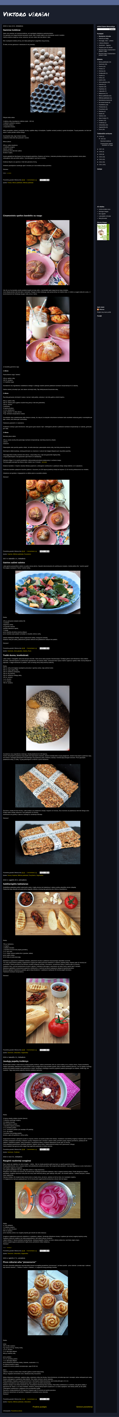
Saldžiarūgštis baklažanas (15, 884)
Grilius (101, 77)
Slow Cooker (102, 118)
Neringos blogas (103, 211)
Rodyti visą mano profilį (104, 312)
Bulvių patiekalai (103, 62)
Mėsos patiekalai (17, 182)
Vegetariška (39, 875)
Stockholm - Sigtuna (105, 45)
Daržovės (10, 651)
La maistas (9, 173)
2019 (101, 136)
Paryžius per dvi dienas (105, 47)
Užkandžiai (17, 1052)
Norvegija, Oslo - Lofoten (106, 40)
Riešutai (101, 111)
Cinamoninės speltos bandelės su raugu (22, 215)
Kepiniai (10, 554)
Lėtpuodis (101, 91)
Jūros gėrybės (18, 651)
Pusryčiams (27, 554)
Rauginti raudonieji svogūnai (17, 1161)
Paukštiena (102, 104)
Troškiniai (17, 1152)
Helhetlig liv (9, 1247)
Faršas (10, 182)
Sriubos (101, 120)
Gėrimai (101, 71)
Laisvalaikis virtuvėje (105, 216)
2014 (101, 157)
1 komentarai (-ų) (32, 180)
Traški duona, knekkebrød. (16, 655)
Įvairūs (101, 80)
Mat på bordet (103, 218)
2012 (101, 162)
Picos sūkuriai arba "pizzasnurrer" (19, 1262)
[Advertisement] (48, 199)
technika (44, 462)
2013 (101, 159)
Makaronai (102, 93)
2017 (101, 149)
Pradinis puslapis (40, 1407)
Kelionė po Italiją (103, 38)
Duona (9, 875)
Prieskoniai (102, 107)
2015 (101, 154)
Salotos (25, 651)
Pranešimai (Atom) (16, 1411)
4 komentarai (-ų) (32, 648)
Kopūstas (101, 89)
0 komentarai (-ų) (32, 1050)
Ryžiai (100, 113)
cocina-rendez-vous (104, 209)
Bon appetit (102, 213)
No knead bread (103, 102)
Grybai (101, 75)
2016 (101, 151)
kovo (102, 138)
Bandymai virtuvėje (105, 36)
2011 (101, 164)
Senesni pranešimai (84, 1407)
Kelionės (101, 84)
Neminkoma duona (104, 100)
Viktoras (101, 309)
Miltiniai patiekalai (28, 182)
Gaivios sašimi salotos (14, 562)
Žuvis (29, 651)
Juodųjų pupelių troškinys (15, 1061)
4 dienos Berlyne (104, 43)
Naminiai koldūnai (11, 30)
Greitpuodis (102, 73)
